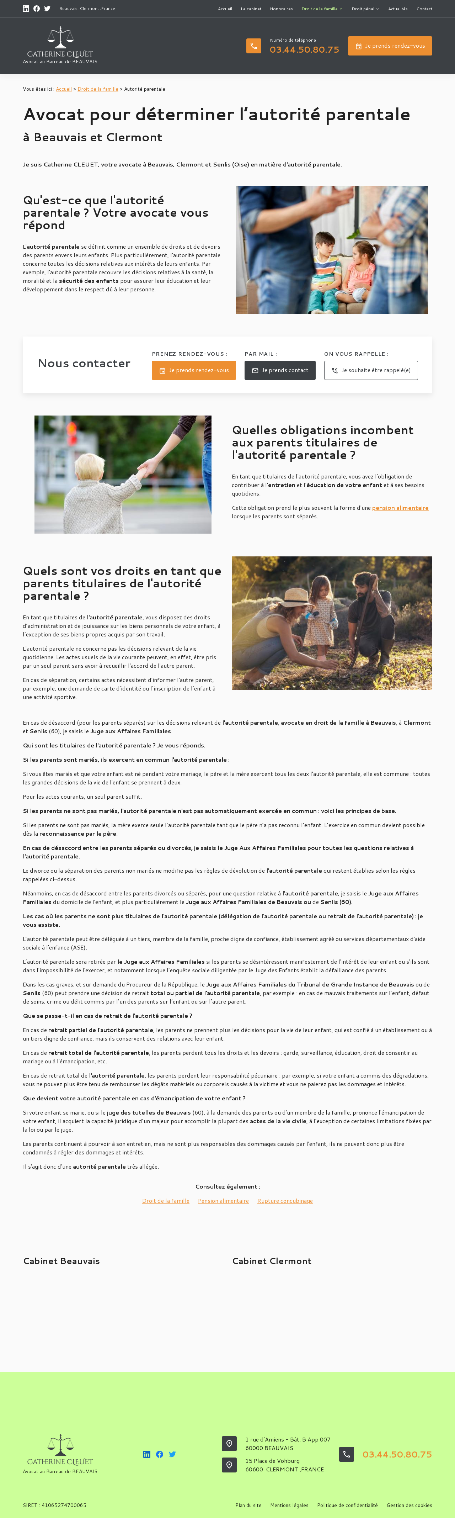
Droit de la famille (319, 9)
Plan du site (248, 1505)
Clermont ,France (97, 8)
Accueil (225, 9)
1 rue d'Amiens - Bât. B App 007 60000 (288, 1443)
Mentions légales (289, 1505)
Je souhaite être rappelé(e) (371, 370)
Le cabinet (251, 9)
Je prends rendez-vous (390, 46)
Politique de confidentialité (347, 1505)
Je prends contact (280, 370)
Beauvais (68, 8)
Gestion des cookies (409, 1505)
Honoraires (281, 9)
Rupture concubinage (285, 1200)
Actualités (398, 9)
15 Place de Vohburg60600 (284, 1464)
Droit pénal (363, 9)
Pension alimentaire (223, 1200)
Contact (424, 9)
